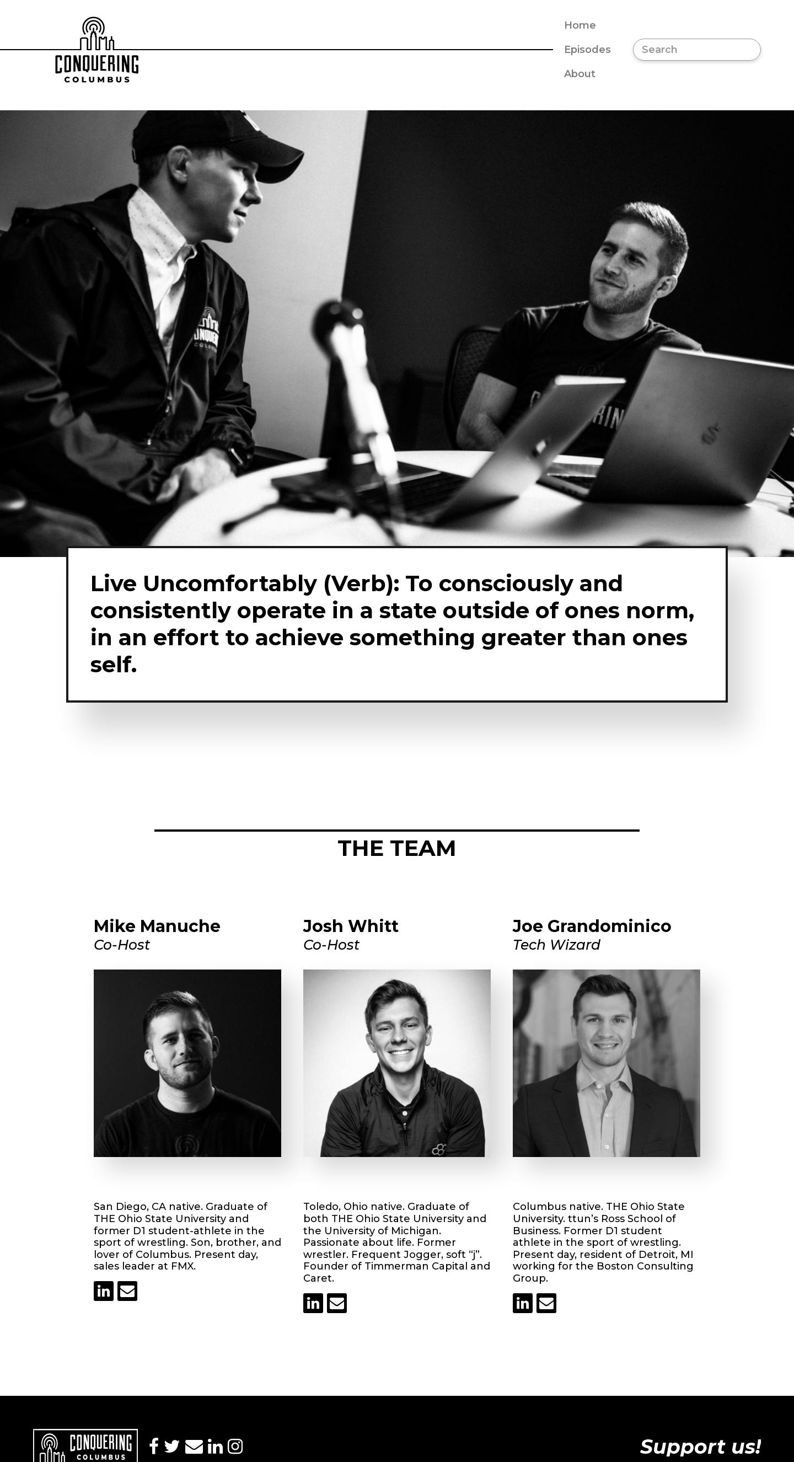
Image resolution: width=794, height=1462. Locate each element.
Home (580, 25)
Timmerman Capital (416, 1266)
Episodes (587, 50)
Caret (317, 1278)
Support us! (700, 1446)
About (580, 74)
